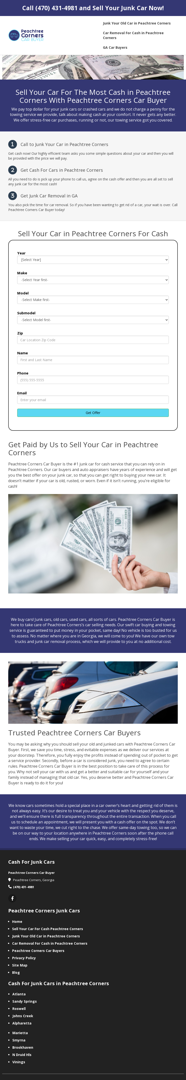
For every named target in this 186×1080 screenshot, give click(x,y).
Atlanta (19, 994)
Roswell (19, 1008)
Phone (22, 373)
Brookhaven (22, 1047)
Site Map (19, 965)
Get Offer (93, 412)
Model (23, 293)
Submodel (26, 312)
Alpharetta (21, 1023)
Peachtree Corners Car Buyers (38, 950)
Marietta (20, 1033)
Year (21, 253)
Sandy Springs (24, 1001)
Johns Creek (22, 1016)
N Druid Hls (21, 1054)
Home (17, 921)
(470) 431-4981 (56, 8)
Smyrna (18, 1040)
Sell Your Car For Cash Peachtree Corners (47, 928)
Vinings (18, 1062)
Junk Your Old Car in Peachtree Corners (46, 936)
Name (22, 352)
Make (22, 272)
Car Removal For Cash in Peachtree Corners (49, 943)
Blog (16, 972)
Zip (20, 333)
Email (22, 392)
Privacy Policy (24, 958)
